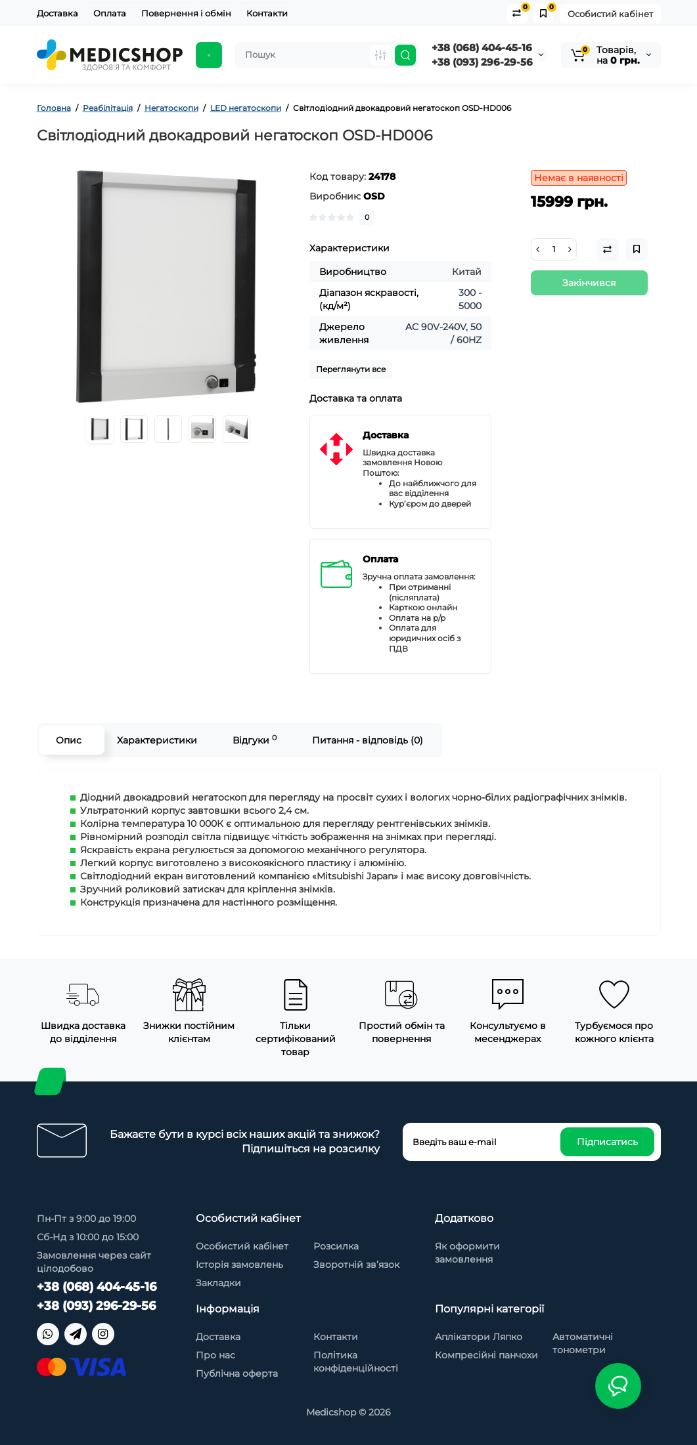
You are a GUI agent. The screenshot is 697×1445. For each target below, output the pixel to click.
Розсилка (336, 1246)
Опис (68, 740)
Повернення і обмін (186, 13)
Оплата (109, 13)
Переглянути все (351, 369)
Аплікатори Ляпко (478, 1337)
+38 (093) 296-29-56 (482, 62)
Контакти (267, 13)
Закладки (218, 1283)
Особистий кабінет (610, 14)
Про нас (215, 1355)
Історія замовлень (239, 1264)
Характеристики (157, 740)
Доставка (57, 13)
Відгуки (255, 740)
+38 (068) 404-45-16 (482, 47)
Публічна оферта (237, 1373)
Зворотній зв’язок (356, 1264)
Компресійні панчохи (486, 1355)
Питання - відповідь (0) (367, 740)
